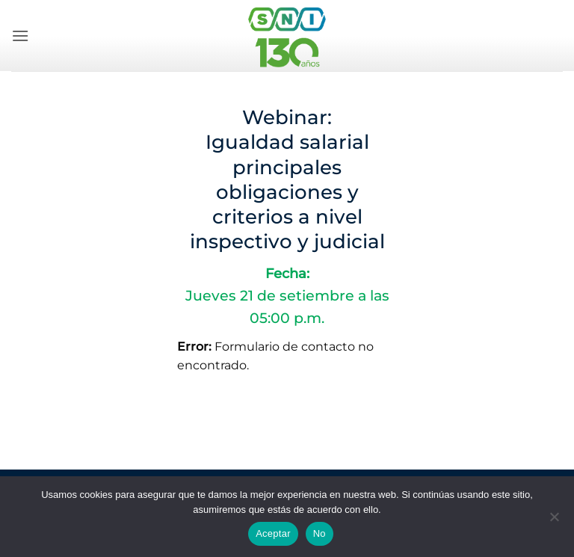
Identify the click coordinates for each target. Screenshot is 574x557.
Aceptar (273, 533)
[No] (554, 521)
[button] (20, 35)
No (319, 533)
